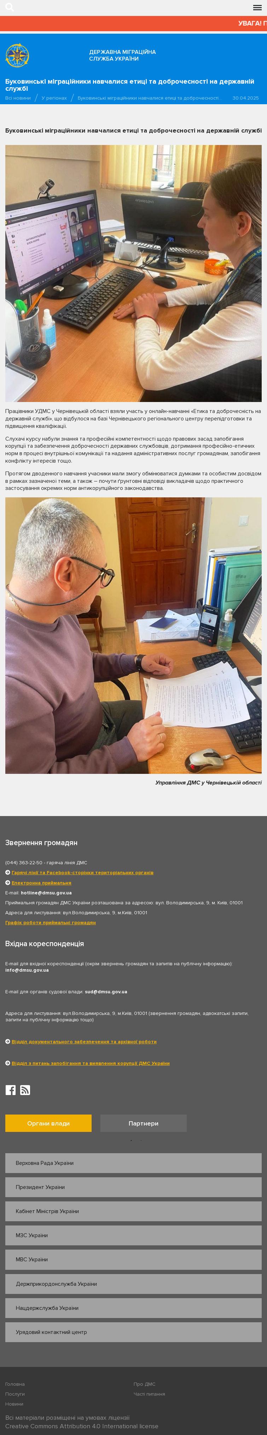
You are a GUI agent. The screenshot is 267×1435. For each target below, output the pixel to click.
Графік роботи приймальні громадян (50, 923)
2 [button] (141, 1140)
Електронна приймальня (41, 883)
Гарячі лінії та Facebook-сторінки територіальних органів (82, 873)
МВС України (32, 1259)
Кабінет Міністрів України (47, 1211)
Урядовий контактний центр (51, 1332)
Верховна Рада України (45, 1163)
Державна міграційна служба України (122, 55)
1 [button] (131, 1140)
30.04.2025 (246, 98)
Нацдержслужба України (47, 1308)
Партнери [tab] (143, 1123)
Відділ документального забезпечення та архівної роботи (84, 1042)
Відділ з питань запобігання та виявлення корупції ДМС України (91, 1063)
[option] (52, 1125)
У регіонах (54, 98)
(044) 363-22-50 (23, 863)
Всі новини (18, 98)
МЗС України (32, 1235)
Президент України (40, 1187)
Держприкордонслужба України (56, 1284)
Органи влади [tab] (48, 1123)
